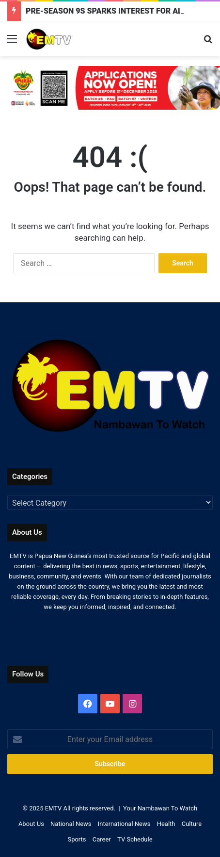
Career (102, 839)
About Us (31, 823)
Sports (76, 839)
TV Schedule (135, 839)
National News (70, 823)
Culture (192, 823)
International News (124, 823)
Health (166, 823)
